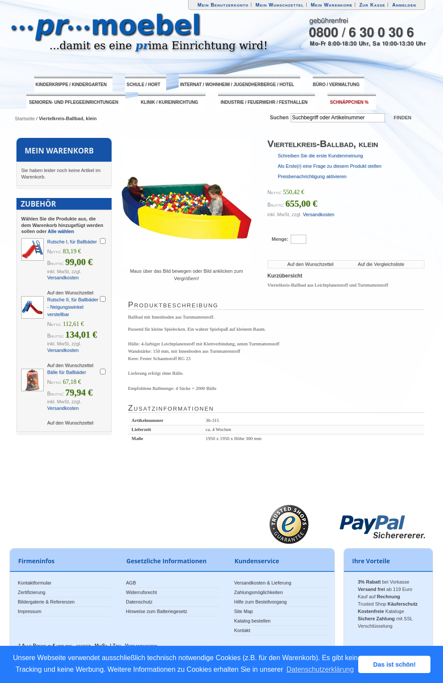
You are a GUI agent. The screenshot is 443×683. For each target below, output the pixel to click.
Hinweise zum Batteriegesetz (156, 611)
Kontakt (242, 630)
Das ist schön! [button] (394, 664)
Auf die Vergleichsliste (381, 264)
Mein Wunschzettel (279, 4)
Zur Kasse (372, 4)
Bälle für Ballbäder (66, 372)
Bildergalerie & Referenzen (46, 601)
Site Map (243, 611)
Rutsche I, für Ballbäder (72, 241)
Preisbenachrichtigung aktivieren (312, 176)
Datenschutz (139, 601)
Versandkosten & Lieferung (262, 582)
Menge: (280, 239)
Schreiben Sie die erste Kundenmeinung (320, 155)
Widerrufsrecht (141, 592)
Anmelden (404, 4)
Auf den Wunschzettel (310, 264)
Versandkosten (318, 214)
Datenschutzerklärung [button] (320, 669)
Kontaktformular (34, 582)
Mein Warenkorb (331, 4)
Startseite (25, 118)
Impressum (29, 611)
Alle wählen (61, 231)
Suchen (279, 118)
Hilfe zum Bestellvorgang (260, 601)
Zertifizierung (31, 592)
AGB (131, 582)
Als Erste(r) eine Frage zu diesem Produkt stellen (330, 166)
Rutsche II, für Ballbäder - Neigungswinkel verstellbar (72, 307)
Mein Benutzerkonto (222, 4)
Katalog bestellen (252, 620)
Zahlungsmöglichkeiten (258, 592)
